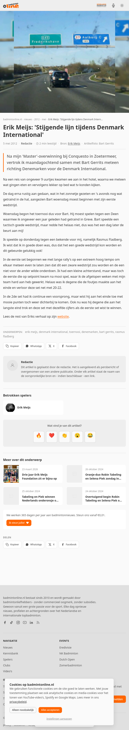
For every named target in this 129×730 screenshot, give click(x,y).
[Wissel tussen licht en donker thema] (122, 5)
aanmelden (115, 699)
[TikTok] (11, 622)
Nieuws (8, 647)
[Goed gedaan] (64, 437)
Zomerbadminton (70, 665)
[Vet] (38, 437)
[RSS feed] (38, 622)
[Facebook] (5, 622)
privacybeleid (18, 702)
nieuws (28, 119)
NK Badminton (68, 653)
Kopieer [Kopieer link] (12, 346)
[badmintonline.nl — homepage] (11, 5)
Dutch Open (67, 659)
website (63, 316)
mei (44, 119)
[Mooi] (51, 437)
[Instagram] (18, 622)
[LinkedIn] (31, 622)
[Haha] (90, 437)
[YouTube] (25, 622)
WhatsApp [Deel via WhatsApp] (34, 346)
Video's (7, 671)
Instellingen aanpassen (59, 718)
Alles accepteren (50, 710)
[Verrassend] (77, 437)
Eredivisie (65, 647)
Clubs (6, 665)
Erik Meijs (74, 143)
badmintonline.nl (12, 119)
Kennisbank (10, 653)
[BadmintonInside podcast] (113, 5)
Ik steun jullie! (19, 522)
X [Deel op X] (51, 346)
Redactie (26, 143)
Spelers (7, 659)
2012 (37, 119)
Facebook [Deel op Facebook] (69, 346)
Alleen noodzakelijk (23, 710)
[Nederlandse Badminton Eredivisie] (101, 5)
